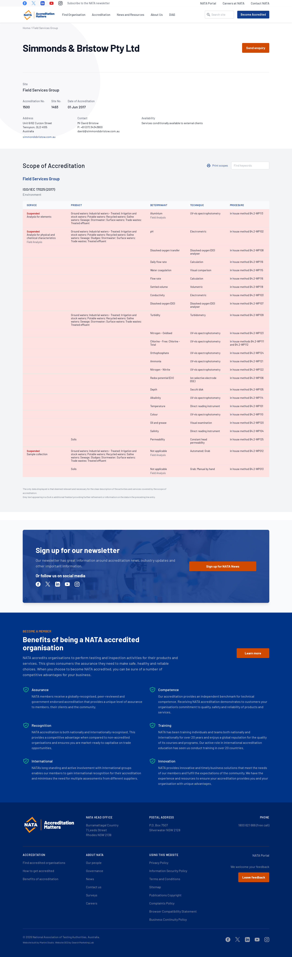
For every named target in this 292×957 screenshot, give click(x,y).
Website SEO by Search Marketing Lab (74, 942)
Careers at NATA (233, 3)
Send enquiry (255, 48)
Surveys (91, 895)
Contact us (93, 887)
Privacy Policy (158, 863)
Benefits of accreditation (40, 879)
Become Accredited (253, 14)
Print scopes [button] (220, 165)
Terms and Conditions (164, 879)
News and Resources (130, 14)
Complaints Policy (161, 903)
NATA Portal (208, 3)
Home (26, 28)
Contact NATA (260, 3)
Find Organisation (73, 14)
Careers (91, 903)
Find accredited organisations (44, 863)
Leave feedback (253, 877)
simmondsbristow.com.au (39, 137)
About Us (157, 14)
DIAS (172, 14)
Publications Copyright (165, 895)
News (90, 879)
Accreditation (101, 14)
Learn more (253, 653)
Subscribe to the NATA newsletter (88, 3)
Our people (94, 863)
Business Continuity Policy (168, 919)
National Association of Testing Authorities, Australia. (66, 937)
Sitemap (155, 887)
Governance (94, 871)
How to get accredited (38, 871)
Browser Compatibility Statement (173, 911)
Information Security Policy (168, 871)
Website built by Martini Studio (38, 942)
